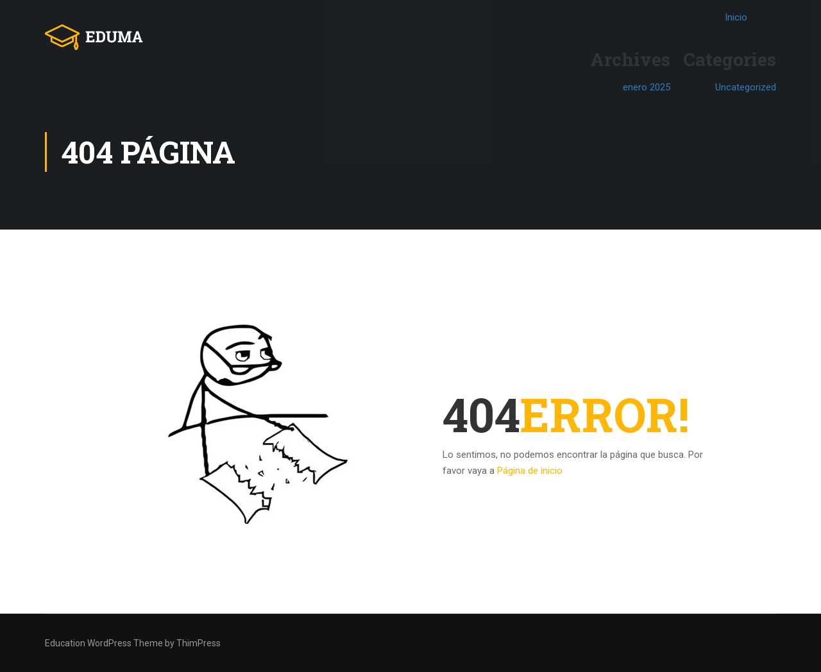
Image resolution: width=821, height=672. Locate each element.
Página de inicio (530, 470)
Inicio (736, 17)
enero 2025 (646, 87)
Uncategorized (745, 87)
